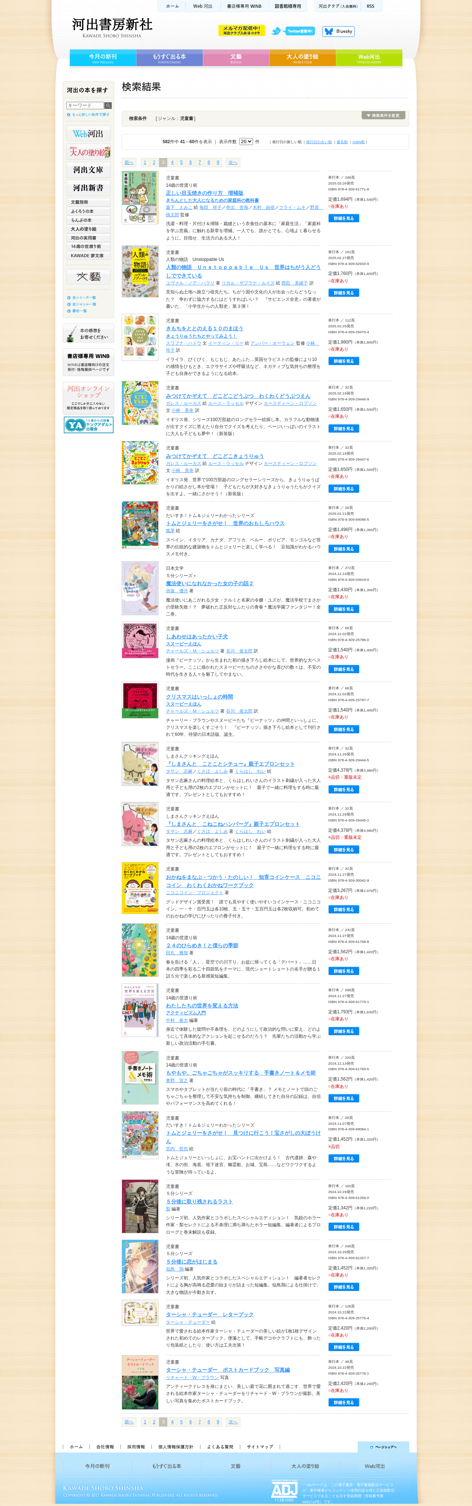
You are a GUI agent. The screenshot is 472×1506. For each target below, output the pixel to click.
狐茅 (170, 530)
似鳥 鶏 (175, 1269)
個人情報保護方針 (175, 1446)
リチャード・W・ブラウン (192, 1377)
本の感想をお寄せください (88, 333)
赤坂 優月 (177, 590)
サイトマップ (260, 1446)
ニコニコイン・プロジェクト (194, 892)
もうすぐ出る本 (169, 58)
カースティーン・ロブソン (290, 403)
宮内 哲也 (177, 1148)
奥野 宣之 (177, 1080)
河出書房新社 (111, 28)
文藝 (236, 58)
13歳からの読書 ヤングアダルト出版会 (89, 425)
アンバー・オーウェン (272, 343)
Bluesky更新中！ (338, 31)
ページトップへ (348, 1446)
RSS (372, 6)
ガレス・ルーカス (183, 403)
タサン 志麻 (179, 771)
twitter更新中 (295, 31)
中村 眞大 (177, 1020)
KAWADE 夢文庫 (88, 255)
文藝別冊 (88, 202)
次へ (233, 162)
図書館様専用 (288, 6)
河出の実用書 (88, 237)
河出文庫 (88, 170)
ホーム (171, 6)
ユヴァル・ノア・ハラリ (190, 283)
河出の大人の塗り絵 (88, 152)
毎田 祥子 (210, 207)
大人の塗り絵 (302, 58)
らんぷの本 (88, 220)
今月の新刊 (102, 58)
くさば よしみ (212, 771)
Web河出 (203, 6)
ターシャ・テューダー (188, 1322)
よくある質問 (220, 1446)
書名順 (342, 142)
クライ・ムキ (292, 207)
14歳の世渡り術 (88, 246)
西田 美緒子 (294, 283)
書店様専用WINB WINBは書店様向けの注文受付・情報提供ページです (88, 362)
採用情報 (135, 1446)
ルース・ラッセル (226, 403)
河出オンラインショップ (88, 398)
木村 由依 (264, 207)
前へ (129, 162)
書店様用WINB (245, 6)
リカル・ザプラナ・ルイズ (248, 283)
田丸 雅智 (177, 952)
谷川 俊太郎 (239, 651)
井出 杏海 (237, 207)
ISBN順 (359, 142)
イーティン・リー (226, 343)
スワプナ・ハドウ (183, 343)
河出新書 (88, 188)
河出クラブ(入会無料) (338, 6)
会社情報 (104, 1446)
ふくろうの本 (88, 211)
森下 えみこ (179, 207)
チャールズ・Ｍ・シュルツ (192, 651)
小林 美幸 (182, 410)
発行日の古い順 (319, 142)
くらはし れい (250, 771)
